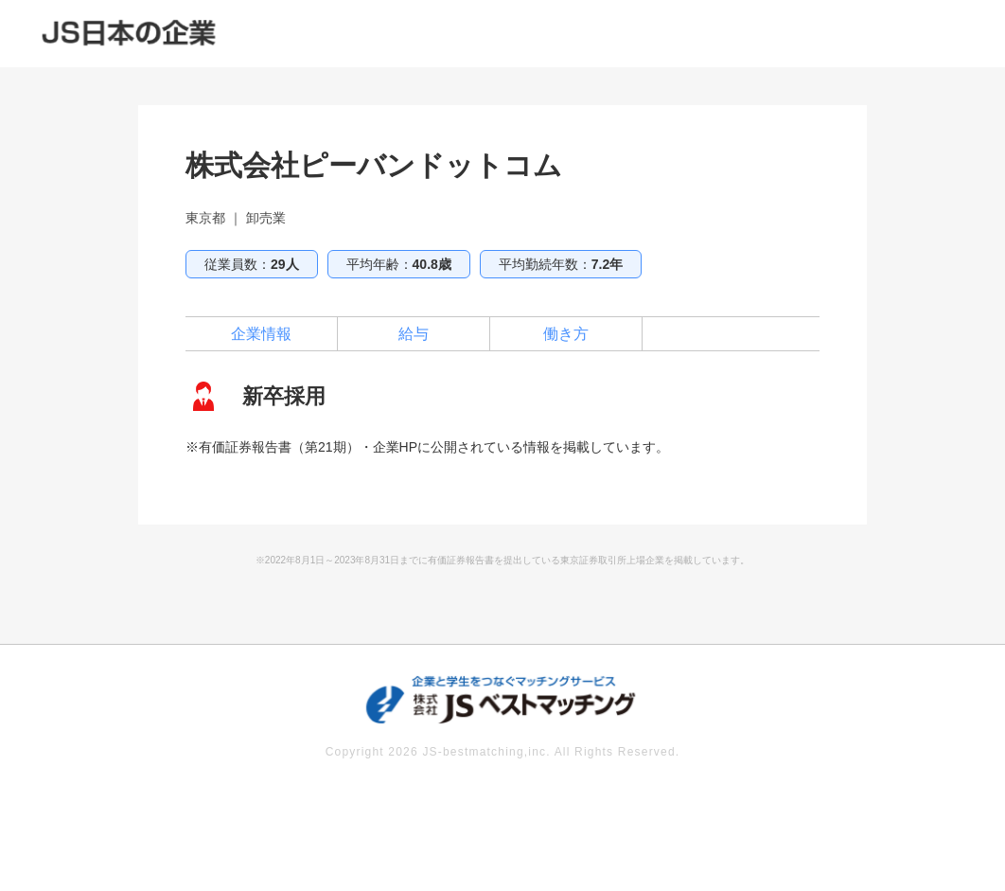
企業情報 (261, 334)
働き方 (566, 334)
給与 (413, 334)
